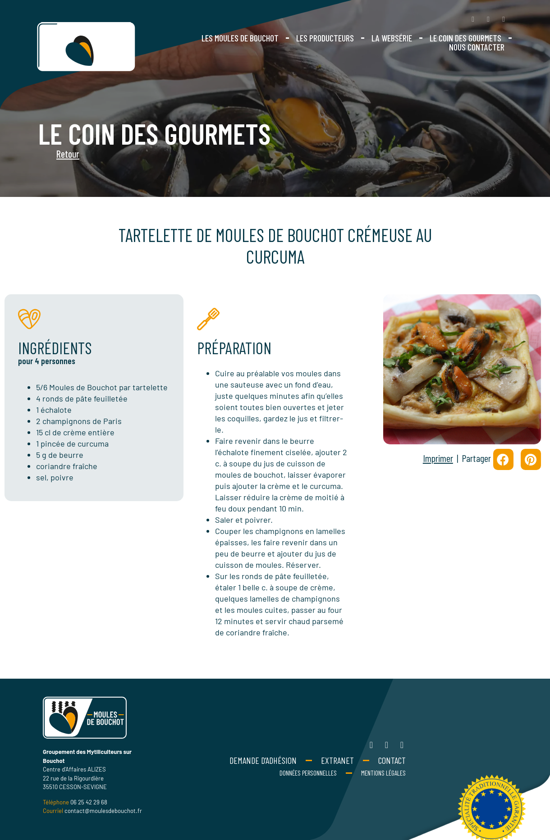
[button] (503, 459)
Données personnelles (308, 773)
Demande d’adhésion (263, 760)
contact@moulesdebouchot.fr (103, 810)
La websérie (391, 37)
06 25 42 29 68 (88, 802)
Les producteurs (325, 37)
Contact (392, 760)
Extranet (337, 760)
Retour (47, 154)
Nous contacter (476, 46)
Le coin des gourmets (465, 37)
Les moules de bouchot (240, 37)
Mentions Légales (383, 773)
